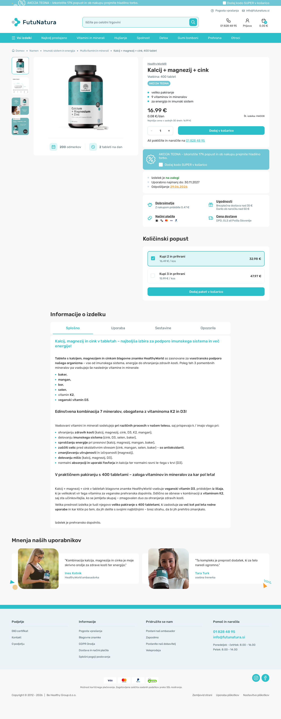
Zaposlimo (152, 637)
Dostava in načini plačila (94, 650)
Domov (18, 50)
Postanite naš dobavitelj (161, 644)
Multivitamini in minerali (94, 50)
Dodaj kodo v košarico (248, 3)
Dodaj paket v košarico (206, 292)
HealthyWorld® (157, 63)
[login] (247, 22)
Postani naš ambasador (160, 631)
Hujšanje (120, 38)
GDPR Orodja (87, 644)
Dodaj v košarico (221, 130)
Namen (33, 50)
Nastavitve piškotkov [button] (256, 695)
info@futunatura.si (255, 10)
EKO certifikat (20, 631)
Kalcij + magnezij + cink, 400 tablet (135, 50)
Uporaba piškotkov (227, 695)
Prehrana (214, 38)
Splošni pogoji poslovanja (94, 656)
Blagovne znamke (90, 637)
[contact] (228, 22)
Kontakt (16, 637)
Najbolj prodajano (54, 38)
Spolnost (143, 38)
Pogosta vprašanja (225, 10)
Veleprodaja (153, 650)
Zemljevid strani (202, 695)
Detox (163, 38)
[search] (140, 22)
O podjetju (18, 644)
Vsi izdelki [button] (22, 38)
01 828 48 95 (195, 140)
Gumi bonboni (188, 38)
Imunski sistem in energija (59, 50)
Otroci (235, 38)
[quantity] (160, 130)
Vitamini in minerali (91, 38)
